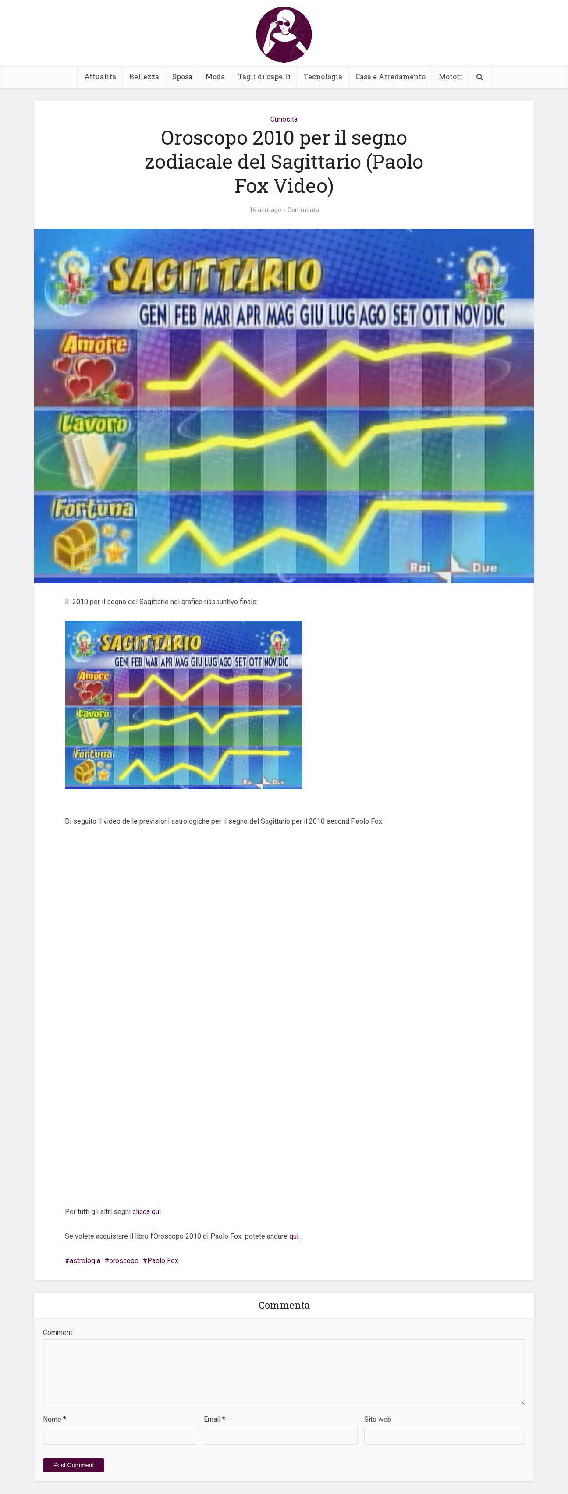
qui (293, 1236)
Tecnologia (323, 76)
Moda (215, 76)
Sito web (377, 1419)
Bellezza (144, 76)
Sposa (182, 76)
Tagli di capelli (264, 76)
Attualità (100, 76)
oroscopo (123, 1261)
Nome (54, 1419)
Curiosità (284, 119)
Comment (57, 1332)
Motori (450, 76)
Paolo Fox (162, 1261)
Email (214, 1419)
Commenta (303, 209)
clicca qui (146, 1211)
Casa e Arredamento (390, 76)
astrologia (85, 1261)
